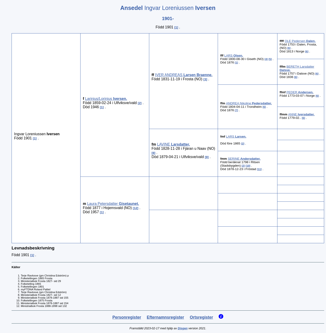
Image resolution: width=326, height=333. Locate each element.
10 (248, 165)
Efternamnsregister (165, 317)
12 (135, 208)
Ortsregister (201, 317)
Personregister (126, 317)
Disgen (183, 328)
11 (259, 169)
